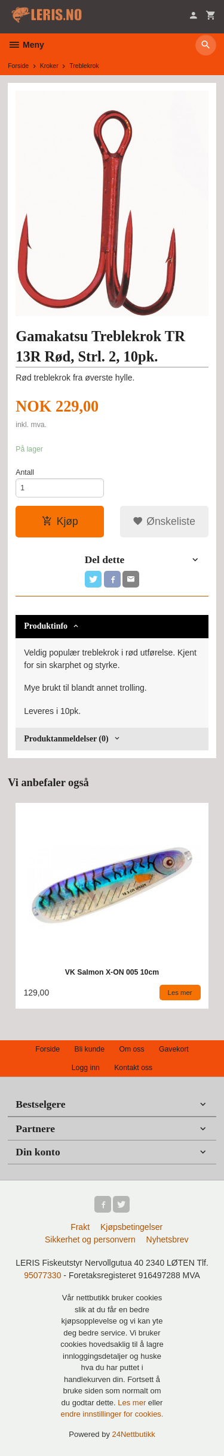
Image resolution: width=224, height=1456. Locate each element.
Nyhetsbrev (167, 1239)
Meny (26, 45)
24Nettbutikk (133, 1434)
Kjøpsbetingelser (131, 1227)
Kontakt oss (133, 1068)
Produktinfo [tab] (45, 626)
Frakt (80, 1227)
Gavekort (174, 1049)
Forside (18, 65)
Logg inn (86, 1068)
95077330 (42, 1275)
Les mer (133, 1402)
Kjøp (60, 521)
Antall (25, 472)
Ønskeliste (164, 521)
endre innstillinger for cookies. (112, 1413)
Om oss (131, 1049)
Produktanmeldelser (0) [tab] (66, 738)
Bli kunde (90, 1049)
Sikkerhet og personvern (90, 1239)
